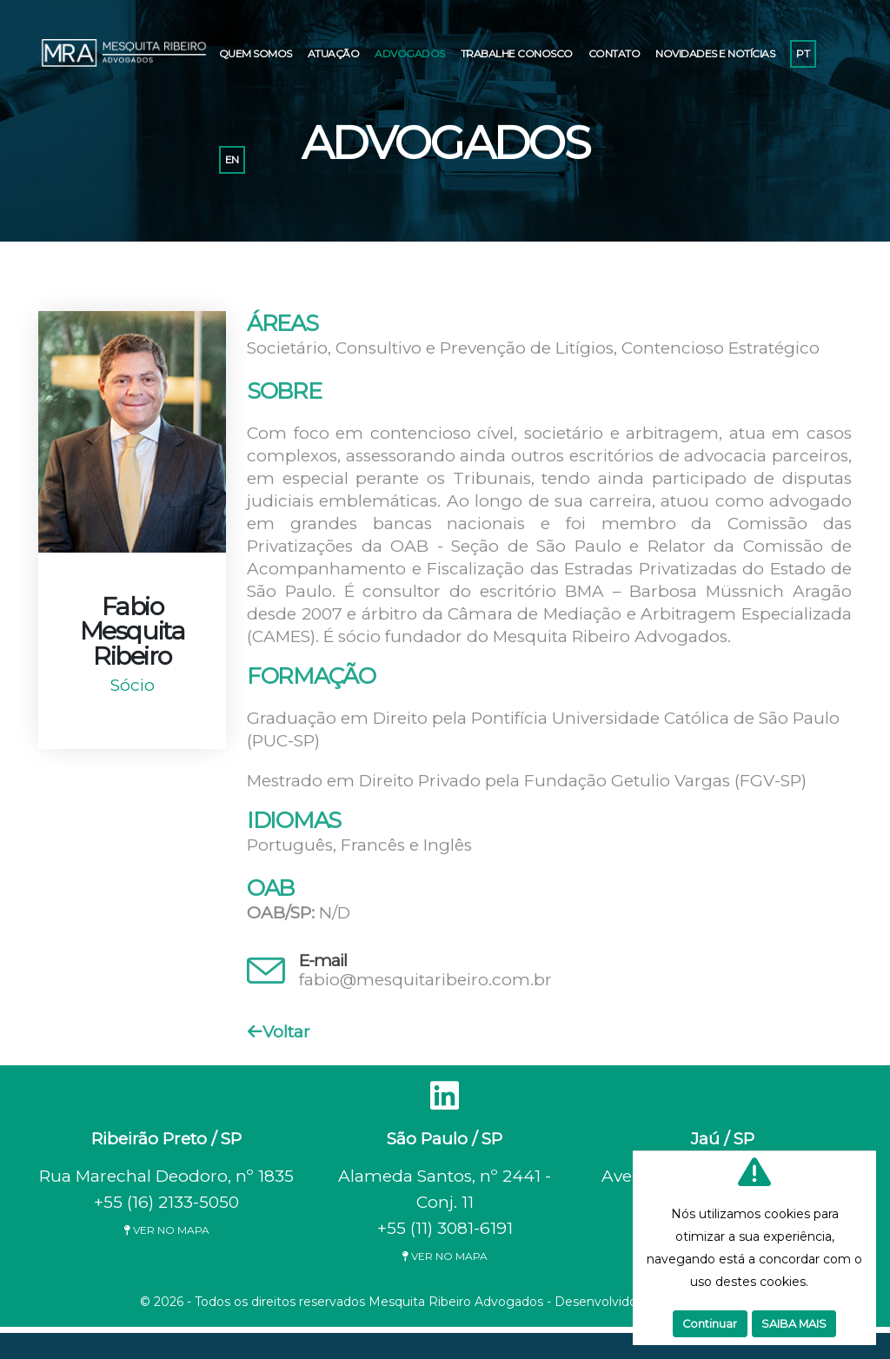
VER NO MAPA (166, 1229)
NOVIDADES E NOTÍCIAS (714, 53)
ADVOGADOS (410, 53)
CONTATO (614, 53)
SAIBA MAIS (794, 1323)
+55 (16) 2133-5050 (166, 1202)
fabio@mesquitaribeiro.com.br (425, 983)
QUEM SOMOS (255, 53)
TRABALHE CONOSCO (517, 53)
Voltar (279, 1035)
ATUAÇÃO (334, 53)
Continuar (709, 1323)
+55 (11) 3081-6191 (445, 1228)
